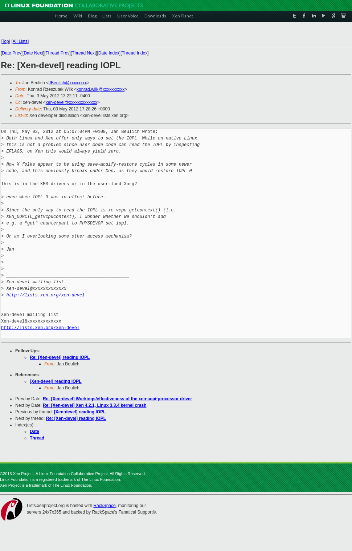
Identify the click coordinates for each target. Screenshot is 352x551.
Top (5, 41)
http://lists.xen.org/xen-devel (45, 295)
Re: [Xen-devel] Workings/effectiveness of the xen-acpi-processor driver (117, 398)
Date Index (108, 53)
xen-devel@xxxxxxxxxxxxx (71, 102)
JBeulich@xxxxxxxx (68, 82)
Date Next (33, 53)
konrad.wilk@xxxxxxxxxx (100, 89)
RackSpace (104, 505)
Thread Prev (57, 53)
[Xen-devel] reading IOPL (56, 381)
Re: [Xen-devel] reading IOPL (60, 357)
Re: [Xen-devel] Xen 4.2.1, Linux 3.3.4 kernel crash (94, 405)
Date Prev (11, 53)
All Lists (20, 41)
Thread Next (84, 53)
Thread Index (135, 53)
